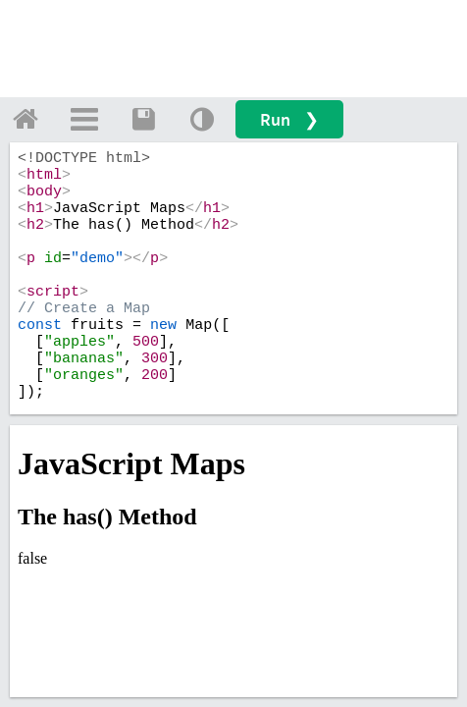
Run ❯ (289, 119)
